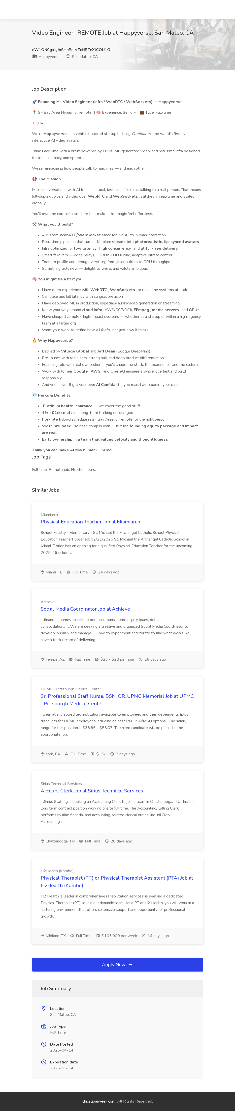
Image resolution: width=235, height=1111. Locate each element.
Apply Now (117, 965)
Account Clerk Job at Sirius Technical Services (92, 790)
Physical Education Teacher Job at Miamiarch (90, 521)
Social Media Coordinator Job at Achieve (85, 609)
